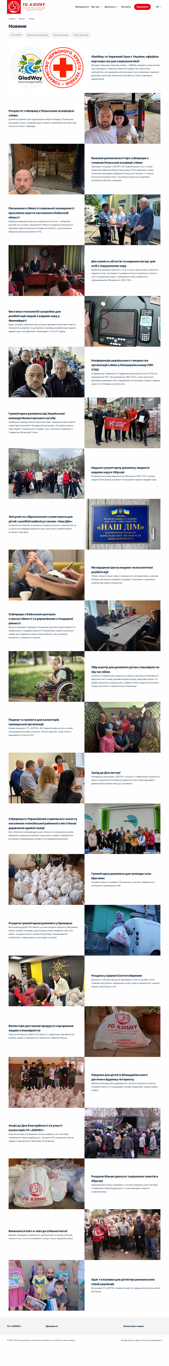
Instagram (127, 1343)
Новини (10, 1333)
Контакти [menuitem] (126, 7)
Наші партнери (81, 35)
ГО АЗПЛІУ (16, 35)
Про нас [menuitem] (95, 7)
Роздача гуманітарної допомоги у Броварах (40, 923)
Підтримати (142, 7)
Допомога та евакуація (57, 1336)
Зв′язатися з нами (133, 1326)
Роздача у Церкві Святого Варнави (116, 975)
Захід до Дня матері (105, 772)
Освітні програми (54, 1340)
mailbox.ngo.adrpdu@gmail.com (137, 1340)
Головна (12, 19)
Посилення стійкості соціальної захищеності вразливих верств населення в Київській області (41, 213)
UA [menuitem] (157, 7)
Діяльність (52, 1326)
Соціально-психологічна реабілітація (64, 1343)
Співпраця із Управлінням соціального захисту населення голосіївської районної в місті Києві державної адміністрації (43, 823)
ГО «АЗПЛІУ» (14, 1326)
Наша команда (60, 35)
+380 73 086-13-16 (132, 1336)
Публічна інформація (37, 35)
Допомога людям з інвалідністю (61, 1329)
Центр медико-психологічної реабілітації (66, 1333)
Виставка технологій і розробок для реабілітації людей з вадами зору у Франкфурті (35, 316)
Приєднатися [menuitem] (82, 7)
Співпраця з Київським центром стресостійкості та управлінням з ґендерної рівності (41, 619)
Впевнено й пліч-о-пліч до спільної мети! (38, 1231)
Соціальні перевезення (57, 1347)
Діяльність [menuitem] (110, 7)
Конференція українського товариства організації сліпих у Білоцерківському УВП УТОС (122, 365)
